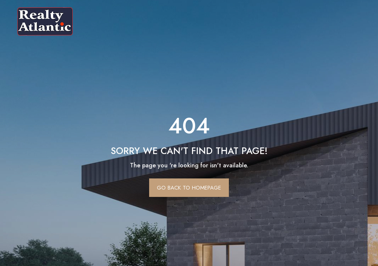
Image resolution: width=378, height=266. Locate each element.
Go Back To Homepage (189, 188)
